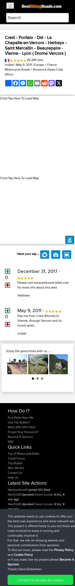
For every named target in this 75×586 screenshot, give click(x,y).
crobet (9, 64)
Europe (39, 64)
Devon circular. (43, 494)
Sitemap (45, 570)
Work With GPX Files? (22, 427)
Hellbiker (23, 295)
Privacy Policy (61, 570)
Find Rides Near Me (20, 417)
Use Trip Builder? (19, 422)
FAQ (10, 441)
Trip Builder (15, 463)
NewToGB (15, 494)
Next (62, 364)
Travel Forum (16, 458)
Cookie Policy (12, 575)
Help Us (13, 477)
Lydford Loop (47, 514)
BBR (40, 490)
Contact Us (15, 473)
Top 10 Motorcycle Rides (23, 453)
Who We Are (16, 468)
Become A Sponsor (20, 437)
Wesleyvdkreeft (18, 490)
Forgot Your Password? (23, 432)
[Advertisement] (37, 138)
